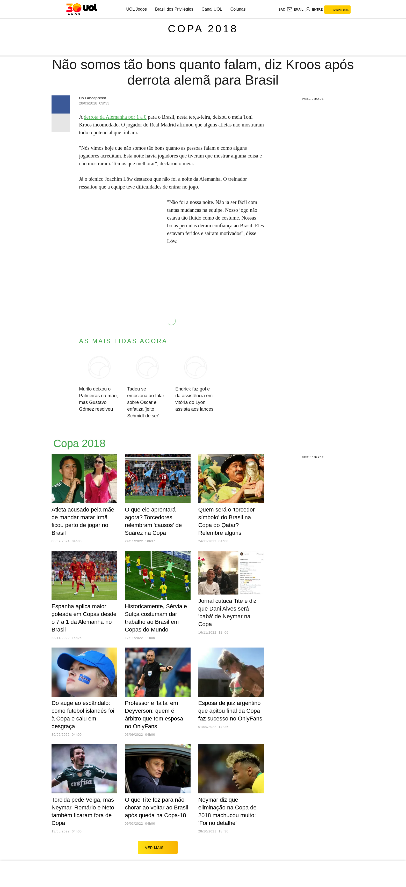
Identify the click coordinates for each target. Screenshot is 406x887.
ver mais (158, 847)
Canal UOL (212, 9)
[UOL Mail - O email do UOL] (295, 9)
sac (281, 9)
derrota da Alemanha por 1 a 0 (115, 117)
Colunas (238, 9)
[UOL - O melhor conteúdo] (82, 9)
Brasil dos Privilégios (174, 9)
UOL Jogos (136, 9)
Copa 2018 (203, 28)
